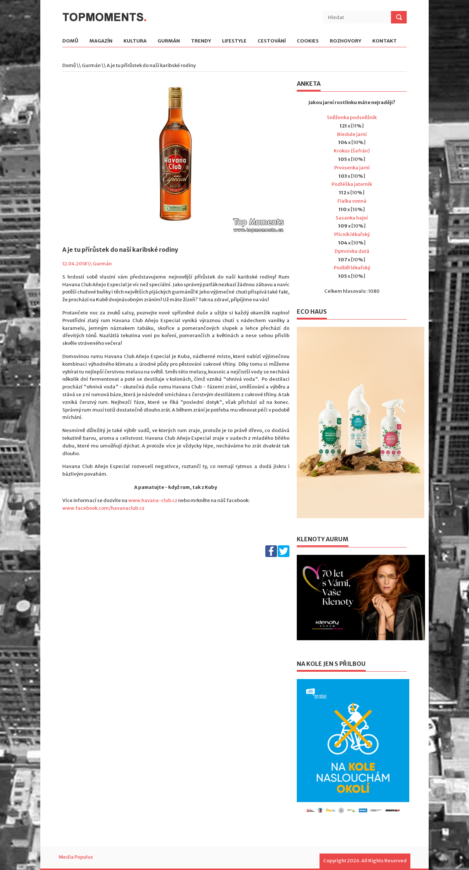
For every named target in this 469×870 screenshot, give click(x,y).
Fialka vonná (351, 201)
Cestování (272, 41)
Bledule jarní (352, 134)
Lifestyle (234, 41)
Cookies (308, 41)
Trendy (201, 41)
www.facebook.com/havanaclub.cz (103, 508)
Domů (70, 41)
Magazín (100, 41)
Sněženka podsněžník (352, 117)
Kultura (135, 41)
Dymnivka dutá (352, 251)
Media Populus (76, 857)
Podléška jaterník (352, 184)
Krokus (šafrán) (352, 151)
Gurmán (169, 41)
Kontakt (384, 41)
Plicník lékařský (352, 234)
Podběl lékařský (352, 268)
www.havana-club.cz (152, 500)
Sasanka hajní (352, 218)
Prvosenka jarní (352, 168)
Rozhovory (345, 41)
